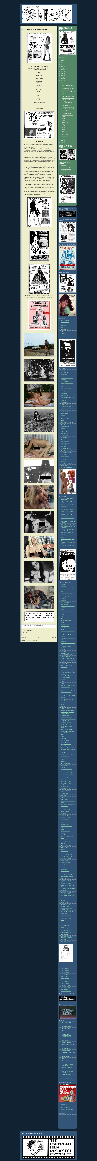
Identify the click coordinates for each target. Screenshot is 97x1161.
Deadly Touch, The (65, 668)
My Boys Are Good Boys (66, 431)
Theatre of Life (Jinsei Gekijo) (67, 872)
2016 (62, 73)
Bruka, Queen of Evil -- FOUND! (67, 631)
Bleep (62, 618)
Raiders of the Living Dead (66, 444)
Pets (61, 439)
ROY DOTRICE (64, 325)
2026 (62, 59)
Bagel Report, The (64, 600)
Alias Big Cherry (64, 591)
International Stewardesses (66, 416)
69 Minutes (63, 584)
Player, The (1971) (64, 806)
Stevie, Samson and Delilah (66, 858)
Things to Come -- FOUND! (66, 878)
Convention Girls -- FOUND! (66, 656)
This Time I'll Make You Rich (66, 457)
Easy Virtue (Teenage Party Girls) (68, 685)
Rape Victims (63, 446)
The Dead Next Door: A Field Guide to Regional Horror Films (67, 1064)
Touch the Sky (64, 890)
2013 (62, 78)
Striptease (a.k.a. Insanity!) (66, 452)
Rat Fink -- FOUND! (65, 811)
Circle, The (63, 649)
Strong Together (64, 454)
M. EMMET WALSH (65, 337)
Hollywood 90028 (64, 413)
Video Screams (64, 172)
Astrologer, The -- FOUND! (66, 596)
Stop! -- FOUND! (64, 860)
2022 (62, 64)
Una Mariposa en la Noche (66, 463)
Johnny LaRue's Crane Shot (68, 1044)
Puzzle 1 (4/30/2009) (65, 966)
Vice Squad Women (65, 906)
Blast (62, 616)
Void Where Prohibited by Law (67, 911)
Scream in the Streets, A (66, 448)
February (64, 134)
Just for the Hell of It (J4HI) (66, 167)
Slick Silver (63, 849)
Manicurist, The (64, 779)
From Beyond (63, 400)
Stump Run (63, 864)
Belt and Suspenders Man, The (67, 611)
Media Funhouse (66, 1050)
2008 (62, 142)
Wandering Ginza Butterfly (66, 467)
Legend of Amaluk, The (65, 765)
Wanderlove (63, 916)
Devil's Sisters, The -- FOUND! (67, 670)
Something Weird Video (66, 170)
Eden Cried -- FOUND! (65, 687)
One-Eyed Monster (65, 435)
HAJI (62, 331)
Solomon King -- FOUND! (66, 853)
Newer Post (23, 637)
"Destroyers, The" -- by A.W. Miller (68, 507)
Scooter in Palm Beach (65, 831)
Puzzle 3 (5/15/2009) (65, 970)
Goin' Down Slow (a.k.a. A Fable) (67, 710)
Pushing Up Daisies (65, 441)
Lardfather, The (64, 759)
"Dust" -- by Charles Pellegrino (67, 509)
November (64, 118)
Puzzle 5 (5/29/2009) (65, 974)
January (64, 136)
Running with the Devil (65, 819)
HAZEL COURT (64, 323)
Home (39, 637)
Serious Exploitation (66, 1060)
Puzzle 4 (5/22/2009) (65, 972)
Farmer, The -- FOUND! (66, 694)
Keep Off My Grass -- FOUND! (67, 757)
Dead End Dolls (64, 667)
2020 (62, 68)
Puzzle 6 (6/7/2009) (65, 976)
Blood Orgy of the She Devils (67, 383)
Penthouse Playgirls (65, 437)
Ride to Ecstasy (64, 813)
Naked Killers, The (64, 433)
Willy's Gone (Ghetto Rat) (66, 932)
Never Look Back (64, 793)
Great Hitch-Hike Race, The (66, 717)
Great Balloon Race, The (66, 715)
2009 (62, 140)
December (64, 84)
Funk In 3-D (63, 702)
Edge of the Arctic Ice (65, 688)
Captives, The (63, 641)
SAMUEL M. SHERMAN (66, 335)
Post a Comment (26, 632)
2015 (62, 75)
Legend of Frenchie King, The (67, 422)
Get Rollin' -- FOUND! (65, 708)
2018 (62, 69)
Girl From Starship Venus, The (67, 406)
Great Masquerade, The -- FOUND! (68, 719)
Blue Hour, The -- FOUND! (66, 620)
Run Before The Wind (65, 817)
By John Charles (66, 1028)
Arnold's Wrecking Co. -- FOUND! (68, 594)
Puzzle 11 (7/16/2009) (65, 985)
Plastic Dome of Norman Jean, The (68, 804)
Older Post (54, 637)
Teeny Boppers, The (65, 456)
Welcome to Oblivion (65, 928)
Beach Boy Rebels (64, 604)
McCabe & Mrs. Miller (65, 429)
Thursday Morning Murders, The (67, 459)
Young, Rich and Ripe (65, 941)
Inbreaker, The (64, 745)
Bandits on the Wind (65, 602)
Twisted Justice (64, 461)
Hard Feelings (64, 1104)
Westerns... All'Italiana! (67, 1078)
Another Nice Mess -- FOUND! (67, 593)
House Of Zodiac (64, 738)
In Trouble (63, 415)
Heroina (62, 736)
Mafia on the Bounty (65, 776)
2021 (62, 66)
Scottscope (64, 1058)
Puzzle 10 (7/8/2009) (65, 983)
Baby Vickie (63, 598)
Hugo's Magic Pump (65, 742)
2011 (62, 82)
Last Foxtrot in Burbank (65, 763)
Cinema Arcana (65, 1030)
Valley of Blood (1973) (65, 904)
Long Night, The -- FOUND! (66, 769)
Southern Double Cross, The (67, 854)
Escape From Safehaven (66, 391)
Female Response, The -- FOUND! (68, 695)
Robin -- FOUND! (64, 815)
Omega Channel (65, 1056)
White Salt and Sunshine (66, 930)
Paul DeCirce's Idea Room (66, 1105)
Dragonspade (63, 681)
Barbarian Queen (64, 374)
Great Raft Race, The (65, 720)
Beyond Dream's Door (65, 376)
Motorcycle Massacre (65, 788)
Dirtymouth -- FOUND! (65, 677)
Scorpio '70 (63, 833)
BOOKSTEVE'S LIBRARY (68, 1026)
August (63, 124)
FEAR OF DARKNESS (67, 1042)
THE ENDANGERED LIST (32, 627)
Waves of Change (64, 922)
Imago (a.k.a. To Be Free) (66, 744)
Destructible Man (66, 1040)
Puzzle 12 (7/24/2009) (65, 987)
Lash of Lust (63, 761)
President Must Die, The (66, 808)
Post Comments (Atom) (32, 640)
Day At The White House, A (66, 665)
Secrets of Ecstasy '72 (65, 841)
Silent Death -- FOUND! (66, 845)
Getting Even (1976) (65, 404)
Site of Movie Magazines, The (67, 1107)
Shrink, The (63, 843)
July (63, 125)
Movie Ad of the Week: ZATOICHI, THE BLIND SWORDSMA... (67, 102)
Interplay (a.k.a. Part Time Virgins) (68, 747)
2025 (62, 60)
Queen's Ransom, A (65, 443)
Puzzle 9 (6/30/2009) (65, 981)
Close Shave (63, 651)
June (63, 127)
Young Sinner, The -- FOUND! (67, 939)
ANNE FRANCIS (64, 329)
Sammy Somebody (65, 824)
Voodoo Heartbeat (64, 913)
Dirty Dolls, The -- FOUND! (66, 675)
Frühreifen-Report (64, 402)
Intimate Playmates (65, 418)
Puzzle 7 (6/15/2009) (65, 978)
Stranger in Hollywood (65, 862)
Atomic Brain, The (64, 372)
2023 (62, 62)
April (63, 131)
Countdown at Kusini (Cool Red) (67, 658)
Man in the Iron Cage (65, 777)
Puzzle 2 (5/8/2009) (65, 968)
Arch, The (63, 370)
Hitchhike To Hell (64, 411)
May (63, 129)
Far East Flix (63, 165)
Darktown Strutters (64, 390)
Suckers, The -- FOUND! (66, 866)
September (64, 122)
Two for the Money (64, 902)
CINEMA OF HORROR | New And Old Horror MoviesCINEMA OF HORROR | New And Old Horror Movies (68, 1035)
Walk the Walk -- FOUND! (66, 915)
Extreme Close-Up (64, 393)
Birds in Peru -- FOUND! (66, 613)
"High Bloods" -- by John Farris (67, 524)
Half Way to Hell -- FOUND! (66, 724)
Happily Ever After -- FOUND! (67, 729)
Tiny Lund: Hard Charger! (66, 883)
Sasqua (62, 829)
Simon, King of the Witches (66, 450)
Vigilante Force (64, 465)
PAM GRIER (63, 327)
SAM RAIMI (63, 333)
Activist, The (63, 586)
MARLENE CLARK (65, 322)
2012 (62, 80)
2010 (62, 138)
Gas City (62, 704)
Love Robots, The (64, 770)
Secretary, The (64, 839)
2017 (62, 71)
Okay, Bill (62, 797)
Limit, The (63, 767)
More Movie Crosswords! (66, 991)
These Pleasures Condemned (67, 876)
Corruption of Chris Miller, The (67, 388)
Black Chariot (63, 614)
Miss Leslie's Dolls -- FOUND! (67, 786)
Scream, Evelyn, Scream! (66, 834)
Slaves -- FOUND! (64, 847)
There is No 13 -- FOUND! (66, 874)
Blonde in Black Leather (66, 381)
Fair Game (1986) (64, 395)
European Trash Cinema (66, 169)
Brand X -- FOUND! (65, 626)
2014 (62, 77)
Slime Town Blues (64, 851)
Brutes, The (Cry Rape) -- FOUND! (68, 632)
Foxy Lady (63, 697)
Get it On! (63, 706)
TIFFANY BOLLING (65, 320)
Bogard (62, 622)
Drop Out (62, 683)
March (63, 133)
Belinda (62, 609)
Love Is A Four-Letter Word (66, 426)
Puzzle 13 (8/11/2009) (65, 989)
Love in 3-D (63, 428)
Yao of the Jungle (64, 934)
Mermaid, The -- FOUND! (66, 781)
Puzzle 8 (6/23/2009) (65, 979)
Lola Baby (63, 424)
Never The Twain (64, 795)
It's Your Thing (64, 752)
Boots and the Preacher (66, 624)
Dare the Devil (64, 663)
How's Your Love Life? (65, 740)
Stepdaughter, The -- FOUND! (67, 856)
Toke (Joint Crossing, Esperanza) (68, 888)
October (64, 120)
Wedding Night (64, 923)
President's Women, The (66, 809)
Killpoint (62, 420)
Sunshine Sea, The (65, 871)
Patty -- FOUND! (64, 799)
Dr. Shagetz (63, 679)
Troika (62, 898)
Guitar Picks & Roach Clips (66, 722)
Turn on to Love (64, 900)
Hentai (62, 734)
